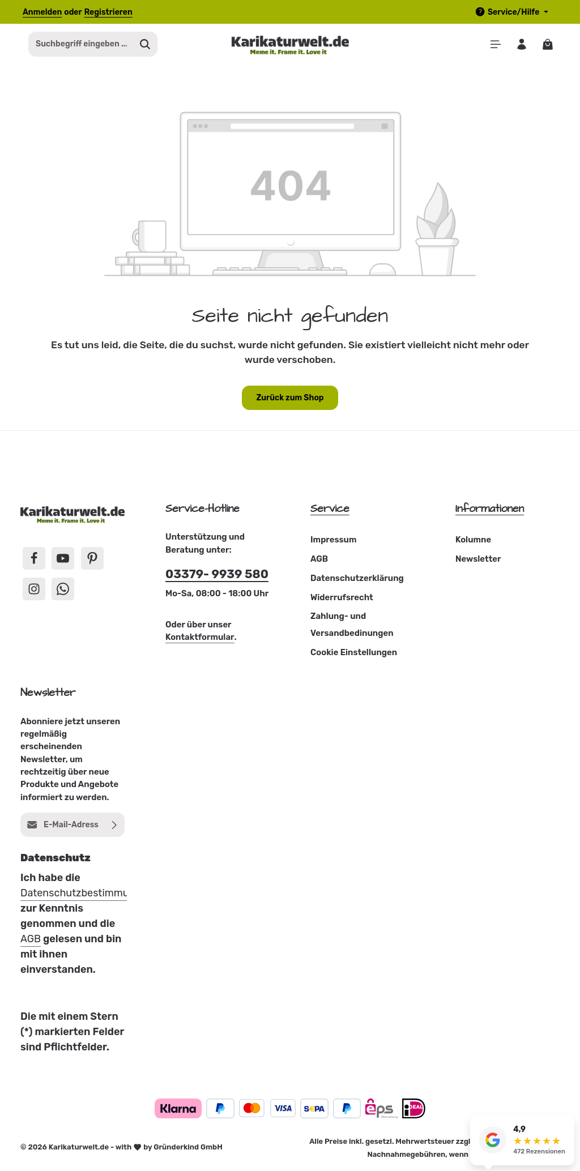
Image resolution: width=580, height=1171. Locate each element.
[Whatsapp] (63, 590)
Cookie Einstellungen (353, 654)
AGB (319, 561)
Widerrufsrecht (341, 599)
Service (329, 510)
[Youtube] (63, 560)
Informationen (489, 510)
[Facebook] (34, 560)
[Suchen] (145, 45)
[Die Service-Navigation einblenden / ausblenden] (511, 12)
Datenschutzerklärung (357, 580)
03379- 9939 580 (216, 576)
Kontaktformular (199, 639)
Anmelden (42, 12)
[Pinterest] (92, 560)
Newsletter (478, 561)
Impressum (333, 542)
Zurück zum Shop (289, 399)
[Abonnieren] (115, 826)
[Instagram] (34, 590)
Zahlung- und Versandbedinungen (352, 626)
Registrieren (108, 12)
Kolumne (473, 542)
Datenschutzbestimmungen (86, 894)
